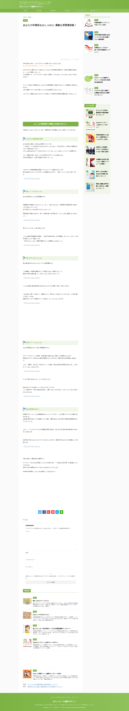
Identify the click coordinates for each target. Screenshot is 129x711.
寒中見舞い (39, 10)
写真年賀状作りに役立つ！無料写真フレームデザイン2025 (102, 137)
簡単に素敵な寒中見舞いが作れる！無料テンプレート (102, 186)
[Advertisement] (50, 44)
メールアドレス (30, 559)
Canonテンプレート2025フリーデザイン (45, 642)
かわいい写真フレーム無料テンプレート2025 (47, 673)
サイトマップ (75, 697)
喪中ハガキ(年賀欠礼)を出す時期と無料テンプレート (102, 174)
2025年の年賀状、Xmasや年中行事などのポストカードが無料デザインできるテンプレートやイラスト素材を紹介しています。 (64, 704)
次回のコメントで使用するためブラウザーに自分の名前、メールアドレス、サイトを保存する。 (50, 577)
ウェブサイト (29, 566)
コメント (28, 531)
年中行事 (67, 10)
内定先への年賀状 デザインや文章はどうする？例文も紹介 (102, 149)
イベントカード (81, 10)
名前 (27, 552)
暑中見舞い (53, 10)
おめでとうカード (94, 10)
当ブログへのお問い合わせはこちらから (60, 697)
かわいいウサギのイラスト (41, 614)
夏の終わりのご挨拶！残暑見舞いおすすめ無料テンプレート (45, 686)
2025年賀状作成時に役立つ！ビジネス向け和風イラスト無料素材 (102, 37)
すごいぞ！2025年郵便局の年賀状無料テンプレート (43, 684)
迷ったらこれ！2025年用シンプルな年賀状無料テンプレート (52, 628)
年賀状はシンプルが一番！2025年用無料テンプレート (102, 50)
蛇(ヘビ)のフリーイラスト (41, 601)
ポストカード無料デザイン (31, 6)
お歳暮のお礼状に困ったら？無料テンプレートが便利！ (102, 162)
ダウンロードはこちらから (32, 178)
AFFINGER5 (83, 707)
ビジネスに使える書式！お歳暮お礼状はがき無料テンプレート (102, 93)
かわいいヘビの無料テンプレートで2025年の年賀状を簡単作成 (102, 80)
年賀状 (25, 10)
